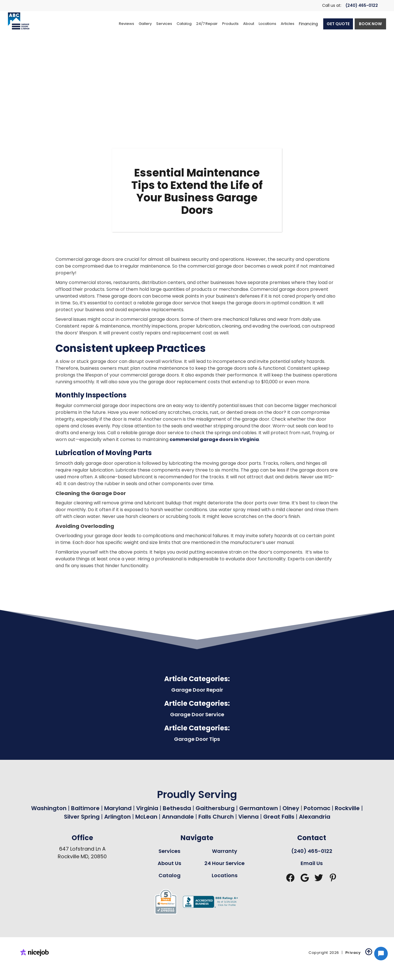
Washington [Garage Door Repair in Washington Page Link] (49, 808)
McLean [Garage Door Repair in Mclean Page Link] (146, 817)
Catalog (170, 875)
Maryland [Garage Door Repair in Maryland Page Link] (118, 808)
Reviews (126, 23)
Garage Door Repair (197, 689)
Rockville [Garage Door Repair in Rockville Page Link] (347, 808)
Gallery (145, 23)
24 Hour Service (224, 863)
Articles (287, 23)
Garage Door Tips (197, 739)
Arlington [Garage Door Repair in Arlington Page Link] (117, 817)
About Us (169, 863)
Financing (308, 24)
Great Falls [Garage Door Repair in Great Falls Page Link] (278, 817)
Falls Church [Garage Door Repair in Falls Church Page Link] (216, 817)
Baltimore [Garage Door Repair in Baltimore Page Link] (85, 808)
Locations (224, 875)
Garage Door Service (197, 714)
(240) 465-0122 (362, 5)
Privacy (353, 952)
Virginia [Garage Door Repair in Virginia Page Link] (147, 808)
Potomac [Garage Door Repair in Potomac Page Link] (318, 808)
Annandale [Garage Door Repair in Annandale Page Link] (178, 817)
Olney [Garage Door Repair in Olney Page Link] (291, 808)
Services (169, 851)
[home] (18, 21)
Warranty (224, 851)
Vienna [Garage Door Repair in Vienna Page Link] (248, 817)
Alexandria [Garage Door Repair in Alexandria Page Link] (314, 817)
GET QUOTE (338, 24)
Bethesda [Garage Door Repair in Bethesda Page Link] (177, 808)
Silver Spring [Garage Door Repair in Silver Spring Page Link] (82, 817)
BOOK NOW (370, 24)
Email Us (312, 863)
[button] (164, 24)
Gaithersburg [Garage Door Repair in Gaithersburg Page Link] (215, 808)
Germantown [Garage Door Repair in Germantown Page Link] (259, 808)
